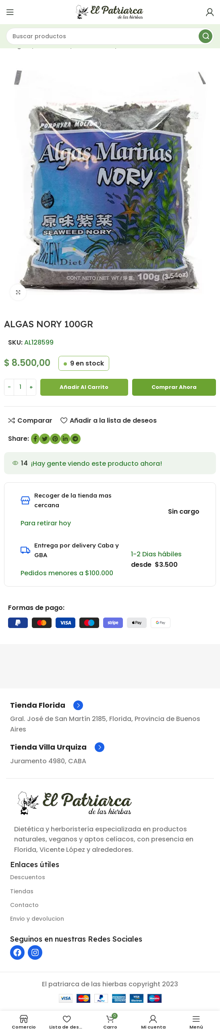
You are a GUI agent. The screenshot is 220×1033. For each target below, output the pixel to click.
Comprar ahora (174, 387)
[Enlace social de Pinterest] (55, 439)
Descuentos (27, 877)
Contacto (24, 905)
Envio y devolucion (37, 919)
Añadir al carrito (84, 387)
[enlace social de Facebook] (35, 439)
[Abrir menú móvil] (10, 12)
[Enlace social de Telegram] (75, 439)
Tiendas (21, 891)
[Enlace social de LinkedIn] (65, 439)
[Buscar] (110, 36)
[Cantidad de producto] (20, 387)
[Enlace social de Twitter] (44, 439)
